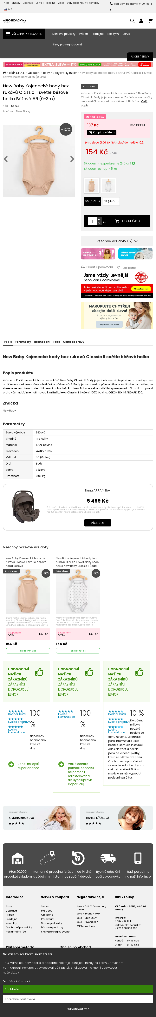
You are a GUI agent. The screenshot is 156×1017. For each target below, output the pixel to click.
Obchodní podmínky (19, 927)
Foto (56, 342)
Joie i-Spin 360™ (87, 917)
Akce (6, 2)
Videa (61, 2)
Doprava (28, 2)
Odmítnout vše (78, 1009)
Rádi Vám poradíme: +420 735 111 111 (131, 6)
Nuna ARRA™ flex (97, 490)
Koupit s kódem (102, 133)
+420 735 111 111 (123, 920)
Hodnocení (42, 342)
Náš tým (113, 34)
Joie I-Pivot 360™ (87, 922)
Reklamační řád (16, 931)
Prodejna (50, 2)
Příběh (83, 34)
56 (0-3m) (92, 202)
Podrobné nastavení (20, 999)
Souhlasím (12, 989)
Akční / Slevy (140, 56)
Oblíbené (47, 914)
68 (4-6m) (111, 202)
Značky (16, 2)
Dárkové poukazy (63, 34)
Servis (39, 2)
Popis (8, 342)
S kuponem (14, 632)
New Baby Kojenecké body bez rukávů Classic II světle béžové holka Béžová (26, 562)
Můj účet (46, 910)
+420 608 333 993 (126, 928)
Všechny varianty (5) (117, 241)
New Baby (23, 111)
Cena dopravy (73, 342)
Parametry (23, 342)
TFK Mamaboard (87, 926)
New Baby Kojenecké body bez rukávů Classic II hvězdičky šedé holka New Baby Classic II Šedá (77, 562)
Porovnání (47, 918)
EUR (8, 9)
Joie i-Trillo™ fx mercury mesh (91, 907)
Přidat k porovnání (97, 267)
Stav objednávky (77, 2)
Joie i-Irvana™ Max (88, 913)
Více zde (98, 522)
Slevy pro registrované (67, 44)
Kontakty (94, 2)
